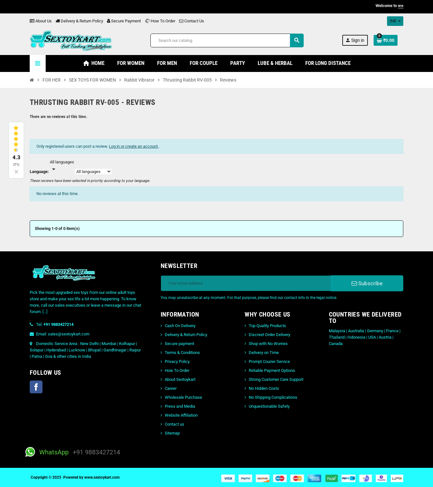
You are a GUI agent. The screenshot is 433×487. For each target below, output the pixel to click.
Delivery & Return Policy (79, 21)
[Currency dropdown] (395, 21)
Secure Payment (124, 21)
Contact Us (191, 21)
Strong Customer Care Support (276, 379)
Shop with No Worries (268, 343)
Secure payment (179, 343)
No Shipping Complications (273, 397)
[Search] (226, 40)
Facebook (36, 387)
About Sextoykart (180, 379)
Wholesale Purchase (183, 397)
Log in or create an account (134, 146)
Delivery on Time (264, 352)
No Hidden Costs (264, 388)
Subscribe (367, 283)
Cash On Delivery (180, 325)
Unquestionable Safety (269, 406)
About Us (41, 21)
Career (171, 388)
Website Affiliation (181, 415)
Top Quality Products (267, 325)
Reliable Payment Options (272, 370)
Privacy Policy (177, 361)
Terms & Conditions (182, 352)
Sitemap (172, 433)
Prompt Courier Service (269, 361)
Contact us (174, 424)
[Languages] (62, 166)
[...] (44, 311)
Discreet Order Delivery (269, 334)
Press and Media (180, 406)
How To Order (160, 21)
